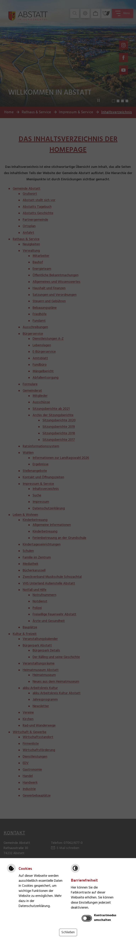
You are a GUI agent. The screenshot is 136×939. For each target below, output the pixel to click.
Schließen (68, 932)
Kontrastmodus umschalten (105, 918)
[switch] (86, 918)
